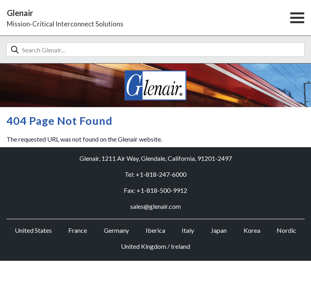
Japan (219, 230)
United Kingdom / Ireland (155, 246)
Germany (116, 230)
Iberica (155, 230)
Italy (188, 230)
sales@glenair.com (155, 206)
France (77, 230)
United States (33, 230)
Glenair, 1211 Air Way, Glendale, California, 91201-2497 (155, 158)
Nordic (286, 230)
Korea (252, 230)
